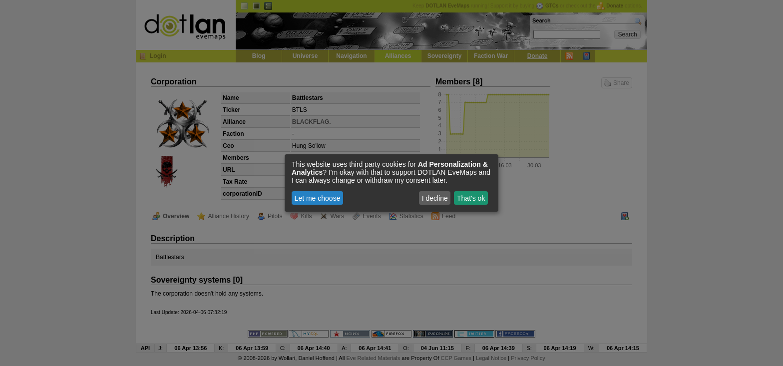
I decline (435, 198)
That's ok (471, 198)
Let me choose (318, 198)
